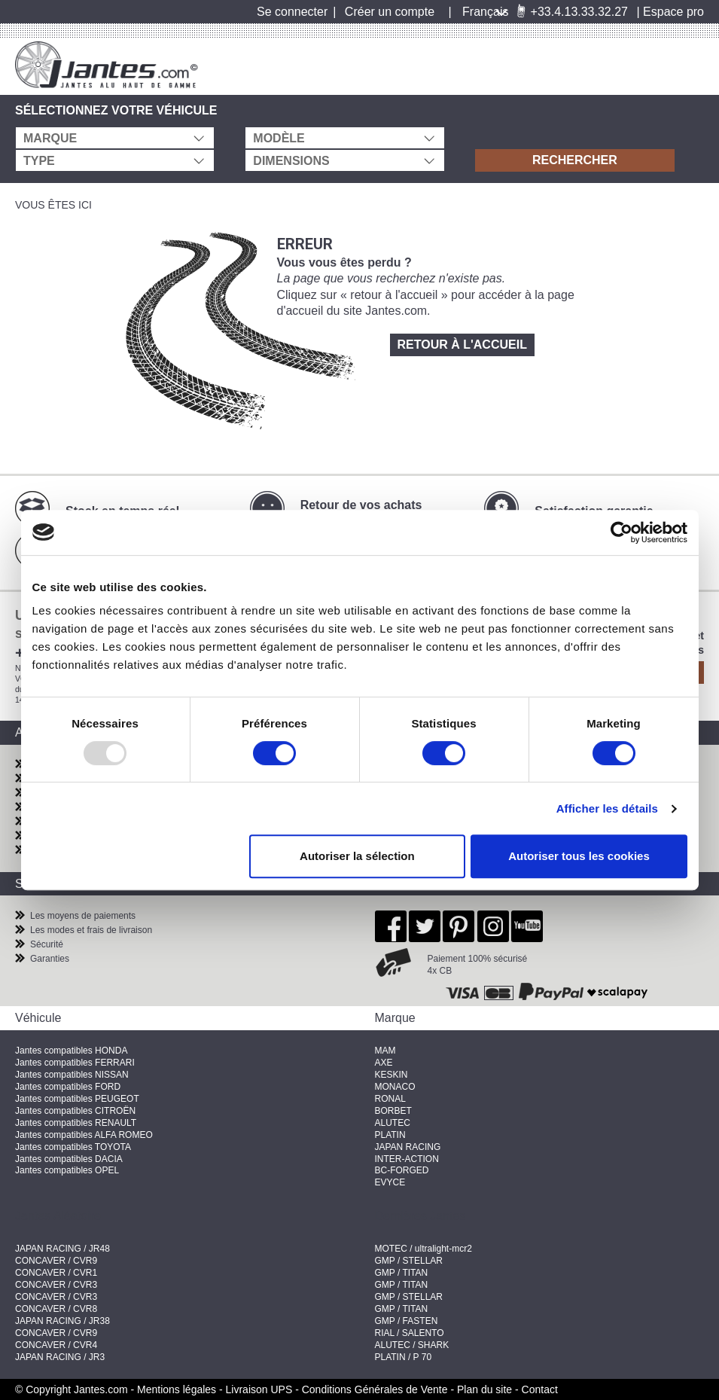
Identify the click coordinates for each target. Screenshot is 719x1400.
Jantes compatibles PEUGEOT (77, 1098)
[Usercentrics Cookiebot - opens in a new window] (621, 532)
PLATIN (390, 1135)
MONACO (395, 1086)
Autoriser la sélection (357, 855)
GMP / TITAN (401, 1272)
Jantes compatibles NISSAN (72, 1074)
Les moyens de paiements (83, 915)
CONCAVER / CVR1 (56, 1272)
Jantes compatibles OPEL (67, 1170)
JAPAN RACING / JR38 (62, 1321)
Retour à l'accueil (462, 344)
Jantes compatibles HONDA (71, 1050)
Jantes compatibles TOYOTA (73, 1147)
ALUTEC (392, 1123)
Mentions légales (176, 1389)
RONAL (390, 1098)
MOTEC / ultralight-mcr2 (423, 1248)
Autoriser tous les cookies (579, 855)
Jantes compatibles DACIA (69, 1159)
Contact (540, 1389)
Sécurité (46, 944)
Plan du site (484, 1389)
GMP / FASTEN (406, 1321)
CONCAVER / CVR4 (56, 1345)
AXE (384, 1062)
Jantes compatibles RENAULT (75, 1123)
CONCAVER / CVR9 (56, 1260)
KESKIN (391, 1074)
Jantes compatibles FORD (67, 1086)
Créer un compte (389, 11)
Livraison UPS (259, 1389)
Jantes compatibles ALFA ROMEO (84, 1135)
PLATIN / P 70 (403, 1357)
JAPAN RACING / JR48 (62, 1248)
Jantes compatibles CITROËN (75, 1111)
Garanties (49, 958)
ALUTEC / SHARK (412, 1345)
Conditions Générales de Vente (375, 1389)
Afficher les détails (607, 808)
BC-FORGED (402, 1170)
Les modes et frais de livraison (91, 930)
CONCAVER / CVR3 (56, 1285)
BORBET (393, 1111)
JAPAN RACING (408, 1147)
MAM (385, 1050)
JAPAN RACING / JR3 (60, 1357)
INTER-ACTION (407, 1159)
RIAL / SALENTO (409, 1333)
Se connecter (292, 11)
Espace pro (673, 11)
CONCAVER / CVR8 (56, 1309)
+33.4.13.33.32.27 (572, 11)
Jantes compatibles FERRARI (75, 1062)
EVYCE (390, 1182)
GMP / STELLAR (409, 1260)
